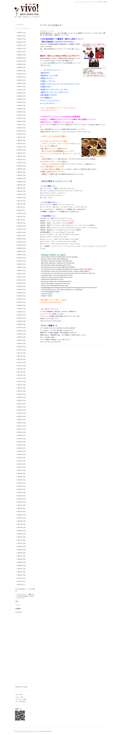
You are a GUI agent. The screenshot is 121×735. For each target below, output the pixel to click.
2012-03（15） (21, 568)
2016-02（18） (21, 419)
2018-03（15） (21, 340)
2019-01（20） (21, 308)
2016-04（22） (21, 413)
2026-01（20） (21, 42)
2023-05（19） (21, 143)
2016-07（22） (21, 403)
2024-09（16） (21, 92)
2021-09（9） (21, 207)
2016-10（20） (21, 394)
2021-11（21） (21, 200)
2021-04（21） (21, 222)
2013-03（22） (21, 530)
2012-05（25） (21, 562)
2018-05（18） (21, 333)
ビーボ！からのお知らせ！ (23, 28)
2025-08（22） (21, 57)
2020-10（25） (21, 241)
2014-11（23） (21, 467)
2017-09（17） (21, 359)
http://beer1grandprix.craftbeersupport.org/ (77, 131)
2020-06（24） (21, 254)
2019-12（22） (21, 273)
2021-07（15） (21, 213)
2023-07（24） (21, 137)
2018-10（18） (21, 318)
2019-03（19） (21, 302)
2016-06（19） (21, 406)
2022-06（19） (21, 178)
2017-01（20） (21, 384)
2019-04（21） (21, 299)
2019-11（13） (21, 276)
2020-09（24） (21, 245)
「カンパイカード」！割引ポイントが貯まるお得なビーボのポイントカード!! (24, 596)
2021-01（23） (21, 232)
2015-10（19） (21, 432)
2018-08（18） (21, 324)
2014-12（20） (21, 463)
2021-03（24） (21, 226)
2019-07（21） (21, 289)
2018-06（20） (21, 330)
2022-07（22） (21, 175)
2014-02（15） (21, 495)
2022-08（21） (21, 172)
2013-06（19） (21, 521)
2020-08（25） (21, 248)
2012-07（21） (21, 555)
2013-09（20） (21, 511)
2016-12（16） (21, 387)
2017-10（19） (21, 356)
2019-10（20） (21, 279)
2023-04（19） (21, 146)
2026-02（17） (21, 38)
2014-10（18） (21, 470)
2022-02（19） (21, 191)
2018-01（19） (21, 346)
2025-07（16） (21, 61)
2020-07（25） (21, 251)
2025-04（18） (21, 70)
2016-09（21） (21, 397)
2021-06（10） (21, 216)
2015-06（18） (21, 444)
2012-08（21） (21, 552)
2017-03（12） (21, 378)
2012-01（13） (21, 574)
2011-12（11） (21, 578)
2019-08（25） (21, 286)
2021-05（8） (21, 219)
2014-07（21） (21, 479)
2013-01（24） (21, 536)
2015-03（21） (21, 454)
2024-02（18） (21, 115)
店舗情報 (18, 608)
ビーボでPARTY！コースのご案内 (25, 590)
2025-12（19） (21, 45)
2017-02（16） (21, 381)
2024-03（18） (21, 111)
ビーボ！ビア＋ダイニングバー (28, 731)
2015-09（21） (21, 435)
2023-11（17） (21, 124)
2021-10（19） (21, 203)
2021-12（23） (21, 197)
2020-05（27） (21, 257)
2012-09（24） (21, 549)
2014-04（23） (21, 489)
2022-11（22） (21, 162)
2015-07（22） (21, 441)
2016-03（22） (21, 416)
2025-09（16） (21, 54)
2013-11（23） (21, 505)
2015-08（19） (21, 438)
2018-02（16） (21, 343)
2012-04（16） (21, 565)
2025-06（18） (21, 64)
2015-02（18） (21, 457)
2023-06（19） (21, 140)
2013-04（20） (21, 527)
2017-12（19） (21, 349)
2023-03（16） (21, 149)
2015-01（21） (21, 460)
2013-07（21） (21, 517)
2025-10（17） (21, 51)
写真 (16, 601)
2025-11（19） (21, 48)
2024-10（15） (21, 89)
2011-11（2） (21, 581)
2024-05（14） (21, 105)
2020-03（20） (21, 264)
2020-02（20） (21, 267)
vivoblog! (18, 612)
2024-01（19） (21, 118)
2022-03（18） (21, 187)
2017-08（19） (21, 362)
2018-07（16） (21, 327)
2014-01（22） (21, 498)
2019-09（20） (21, 283)
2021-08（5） (21, 210)
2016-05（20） (21, 410)
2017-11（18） (21, 352)
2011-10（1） (21, 584)
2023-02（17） (21, 153)
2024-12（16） (21, 83)
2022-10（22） (21, 165)
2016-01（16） (21, 422)
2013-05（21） (21, 524)
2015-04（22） (21, 451)
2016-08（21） (21, 400)
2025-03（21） (21, 73)
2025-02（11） (21, 76)
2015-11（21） (21, 429)
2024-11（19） (21, 86)
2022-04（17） (21, 184)
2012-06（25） (21, 559)
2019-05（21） (21, 295)
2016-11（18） (21, 390)
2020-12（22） (21, 235)
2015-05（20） (21, 448)
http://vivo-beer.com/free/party (50, 321)
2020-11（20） (21, 238)
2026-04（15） (21, 32)
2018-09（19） (21, 321)
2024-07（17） (21, 99)
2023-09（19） (21, 130)
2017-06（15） (21, 368)
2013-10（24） (21, 508)
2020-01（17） (21, 270)
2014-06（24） (21, 482)
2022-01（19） (21, 194)
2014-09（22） (21, 473)
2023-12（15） (21, 121)
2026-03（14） (21, 35)
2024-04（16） (21, 108)
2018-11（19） (21, 314)
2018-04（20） (21, 337)
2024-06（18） (21, 102)
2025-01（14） (21, 80)
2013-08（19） (21, 514)
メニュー (18, 605)
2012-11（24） (21, 543)
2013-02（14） (21, 533)
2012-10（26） (21, 546)
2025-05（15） (21, 67)
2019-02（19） (21, 305)
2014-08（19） (21, 476)
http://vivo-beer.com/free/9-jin (50, 342)
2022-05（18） (21, 181)
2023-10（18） (21, 127)
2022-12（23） (21, 159)
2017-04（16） (21, 375)
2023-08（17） (21, 134)
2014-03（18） (21, 492)
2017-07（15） (21, 365)
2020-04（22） (21, 260)
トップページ (19, 24)
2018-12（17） (21, 311)
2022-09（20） (21, 168)
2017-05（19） (21, 371)
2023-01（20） (21, 156)
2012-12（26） (21, 540)
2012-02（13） (21, 571)
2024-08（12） (21, 95)
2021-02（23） (21, 229)
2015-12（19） (21, 425)
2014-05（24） (21, 486)
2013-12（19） (21, 502)
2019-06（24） (21, 292)
